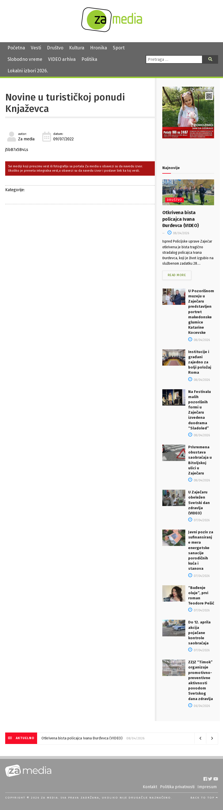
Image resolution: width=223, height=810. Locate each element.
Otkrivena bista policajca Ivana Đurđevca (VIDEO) (180, 219)
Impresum (207, 786)
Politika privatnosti (177, 786)
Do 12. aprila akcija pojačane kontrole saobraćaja (199, 632)
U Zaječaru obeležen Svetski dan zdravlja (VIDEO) (199, 502)
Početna (16, 48)
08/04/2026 (178, 233)
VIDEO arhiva (62, 59)
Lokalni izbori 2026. (27, 70)
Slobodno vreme (24, 59)
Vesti (36, 48)
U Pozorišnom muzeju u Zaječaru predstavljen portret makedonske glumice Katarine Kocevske (201, 312)
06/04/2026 (199, 706)
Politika (89, 59)
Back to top (204, 797)
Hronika (98, 48)
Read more (177, 275)
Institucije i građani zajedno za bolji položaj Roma (199, 362)
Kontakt (150, 786)
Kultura (76, 48)
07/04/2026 (198, 520)
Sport (119, 48)
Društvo (55, 48)
